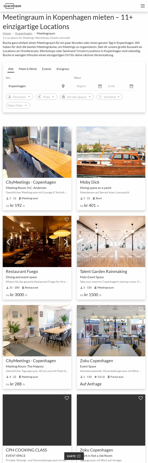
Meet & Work (28, 69)
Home (7, 33)
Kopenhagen (23, 33)
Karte (73, 456)
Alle (10, 69)
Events (46, 69)
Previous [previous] (8, 152)
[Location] (37, 85)
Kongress (63, 69)
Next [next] (65, 152)
